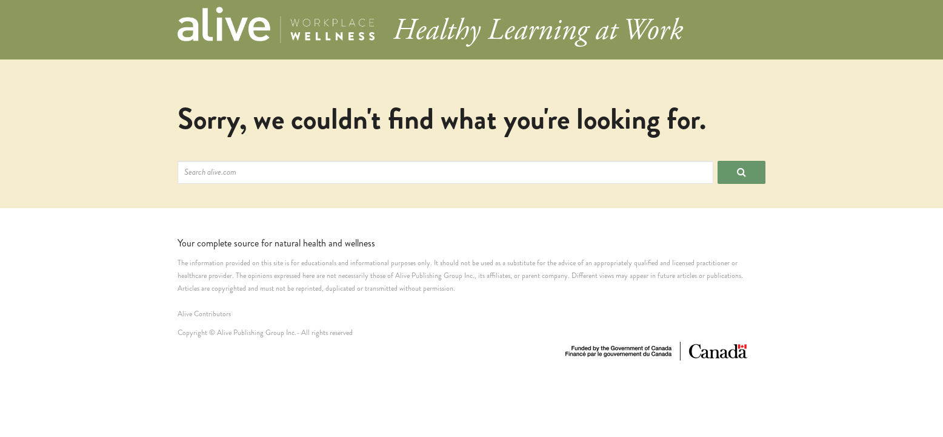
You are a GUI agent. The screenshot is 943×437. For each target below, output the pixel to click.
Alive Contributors (204, 314)
